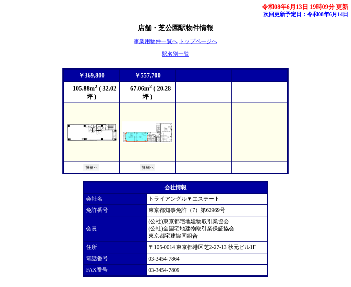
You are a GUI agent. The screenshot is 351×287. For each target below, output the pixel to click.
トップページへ (198, 41)
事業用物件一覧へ (156, 41)
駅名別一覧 (175, 54)
